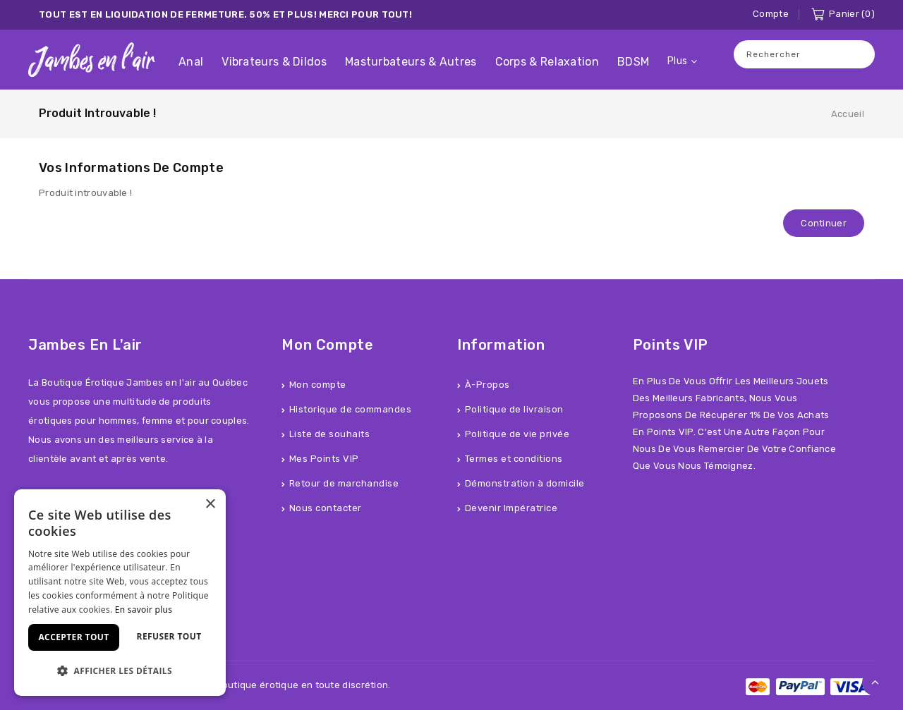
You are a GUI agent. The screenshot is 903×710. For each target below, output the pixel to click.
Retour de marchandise (344, 483)
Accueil (847, 114)
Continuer (824, 223)
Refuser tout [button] (169, 636)
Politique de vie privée (517, 434)
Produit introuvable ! (97, 113)
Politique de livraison (514, 409)
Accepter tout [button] (73, 637)
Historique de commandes (350, 409)
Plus (677, 61)
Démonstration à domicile (525, 483)
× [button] (210, 504)
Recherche (857, 54)
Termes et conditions (514, 458)
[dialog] (120, 592)
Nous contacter (325, 508)
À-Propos (487, 384)
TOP (875, 682)
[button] (120, 671)
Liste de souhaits (329, 434)
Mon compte (317, 384)
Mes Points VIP (324, 458)
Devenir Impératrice (511, 508)
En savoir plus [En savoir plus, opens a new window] (143, 610)
